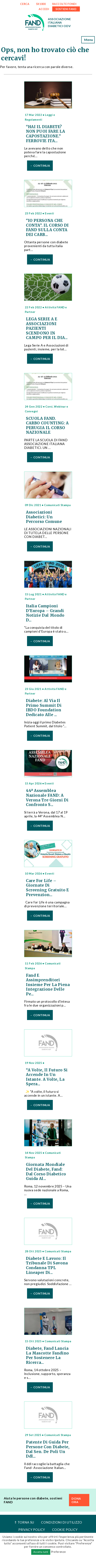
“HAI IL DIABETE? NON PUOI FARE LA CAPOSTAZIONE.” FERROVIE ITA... (45, 133)
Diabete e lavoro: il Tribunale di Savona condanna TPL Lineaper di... (47, 1265)
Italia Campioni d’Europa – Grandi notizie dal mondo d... (45, 613)
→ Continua (40, 165)
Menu (88, 40)
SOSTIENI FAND (66, 9)
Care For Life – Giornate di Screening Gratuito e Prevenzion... (47, 887)
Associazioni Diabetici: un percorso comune (44, 517)
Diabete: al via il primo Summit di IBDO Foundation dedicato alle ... (44, 707)
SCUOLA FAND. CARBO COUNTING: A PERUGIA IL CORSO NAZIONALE (47, 425)
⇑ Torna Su (24, 1522)
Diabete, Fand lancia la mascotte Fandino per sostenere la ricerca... (47, 1355)
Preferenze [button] (58, 1551)
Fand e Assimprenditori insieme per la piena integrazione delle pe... (48, 984)
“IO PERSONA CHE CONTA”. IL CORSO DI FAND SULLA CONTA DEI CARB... (47, 227)
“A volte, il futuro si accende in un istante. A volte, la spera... (47, 1077)
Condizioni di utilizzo (61, 1522)
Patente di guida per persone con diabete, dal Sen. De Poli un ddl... (48, 1449)
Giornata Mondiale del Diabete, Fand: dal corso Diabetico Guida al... (46, 1171)
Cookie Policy (65, 1530)
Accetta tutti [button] (40, 1551)
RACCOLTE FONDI (64, 3)
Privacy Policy (31, 1530)
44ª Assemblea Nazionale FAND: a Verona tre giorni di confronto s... (47, 797)
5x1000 (41, 3)
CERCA (24, 3)
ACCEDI (44, 9)
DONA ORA (76, 1500)
